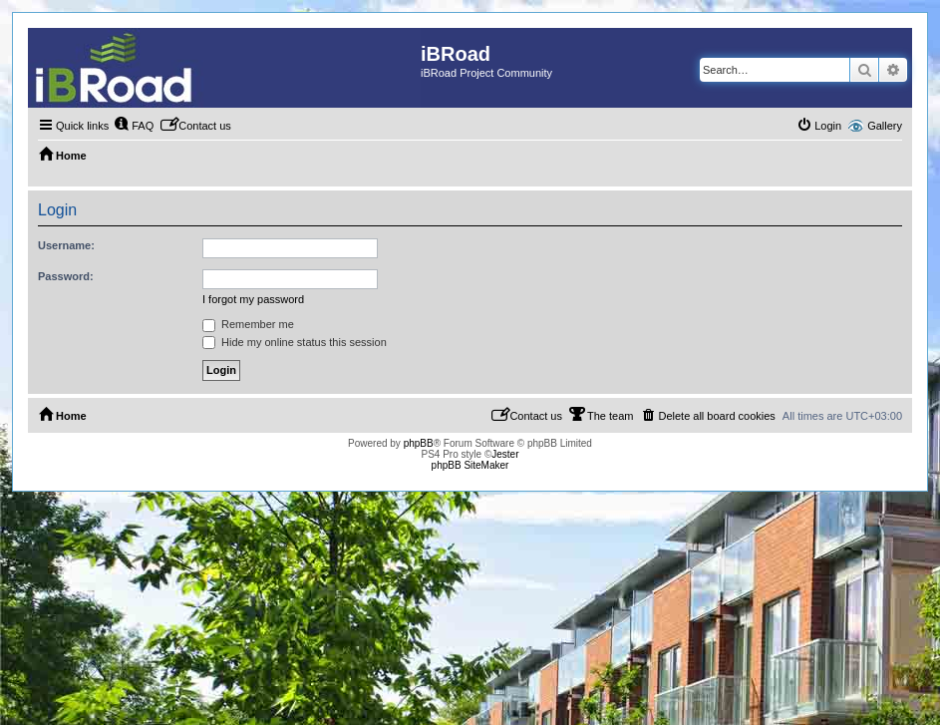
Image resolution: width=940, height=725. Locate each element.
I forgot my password (253, 299)
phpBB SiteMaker (470, 465)
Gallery (884, 126)
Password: (66, 276)
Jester (504, 454)
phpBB (419, 443)
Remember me (248, 324)
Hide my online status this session (294, 342)
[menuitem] (134, 126)
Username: (66, 245)
